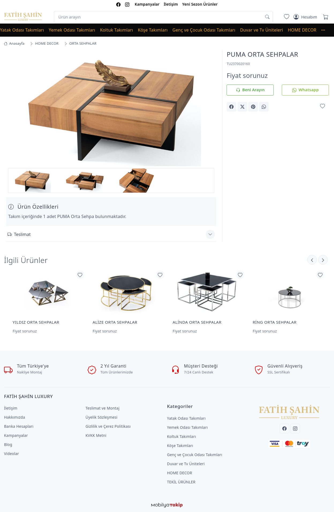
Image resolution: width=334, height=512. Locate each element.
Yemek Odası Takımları (72, 30)
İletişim (171, 4)
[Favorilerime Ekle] (322, 106)
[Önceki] (323, 260)
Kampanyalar (147, 4)
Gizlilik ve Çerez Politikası (108, 426)
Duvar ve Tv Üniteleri (261, 30)
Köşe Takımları (153, 30)
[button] (325, 30)
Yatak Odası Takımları (22, 30)
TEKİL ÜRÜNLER (181, 481)
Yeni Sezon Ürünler (199, 4)
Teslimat (19, 234)
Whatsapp (305, 90)
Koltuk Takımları (116, 30)
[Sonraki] (312, 260)
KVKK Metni (95, 435)
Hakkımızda (14, 417)
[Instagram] (295, 428)
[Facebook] (284, 428)
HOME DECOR (302, 30)
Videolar (11, 453)
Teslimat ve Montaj (102, 408)
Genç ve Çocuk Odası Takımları (203, 30)
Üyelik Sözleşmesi (101, 417)
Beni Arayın (250, 90)
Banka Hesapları (18, 426)
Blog (8, 444)
